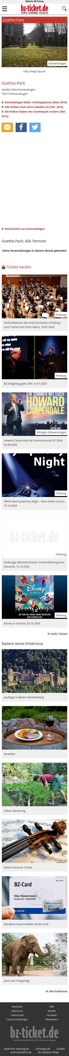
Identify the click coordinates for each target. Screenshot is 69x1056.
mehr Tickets (59, 634)
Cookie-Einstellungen (17, 1019)
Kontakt (52, 1011)
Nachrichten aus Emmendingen (25, 229)
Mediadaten (52, 1019)
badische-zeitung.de (16, 1048)
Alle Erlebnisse (58, 991)
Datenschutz (17, 1015)
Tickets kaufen (19, 266)
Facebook (52, 1015)
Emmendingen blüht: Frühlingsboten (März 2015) (36, 102)
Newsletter (17, 1006)
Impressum (17, 1011)
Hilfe (51, 1006)
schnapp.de (43, 1048)
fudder (61, 1048)
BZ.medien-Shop (48, 1052)
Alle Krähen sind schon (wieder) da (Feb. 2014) (34, 107)
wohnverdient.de (20, 1052)
